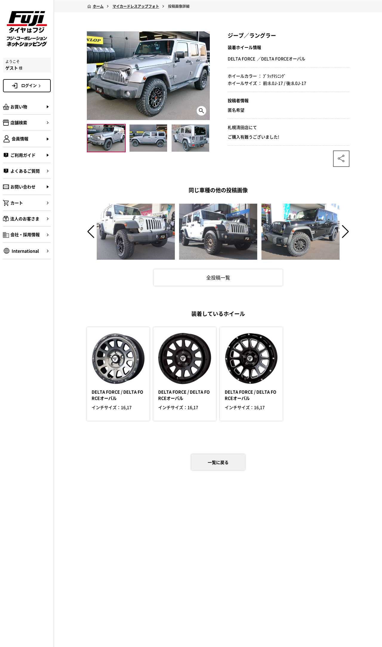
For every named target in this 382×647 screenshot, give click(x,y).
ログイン (32, 85)
